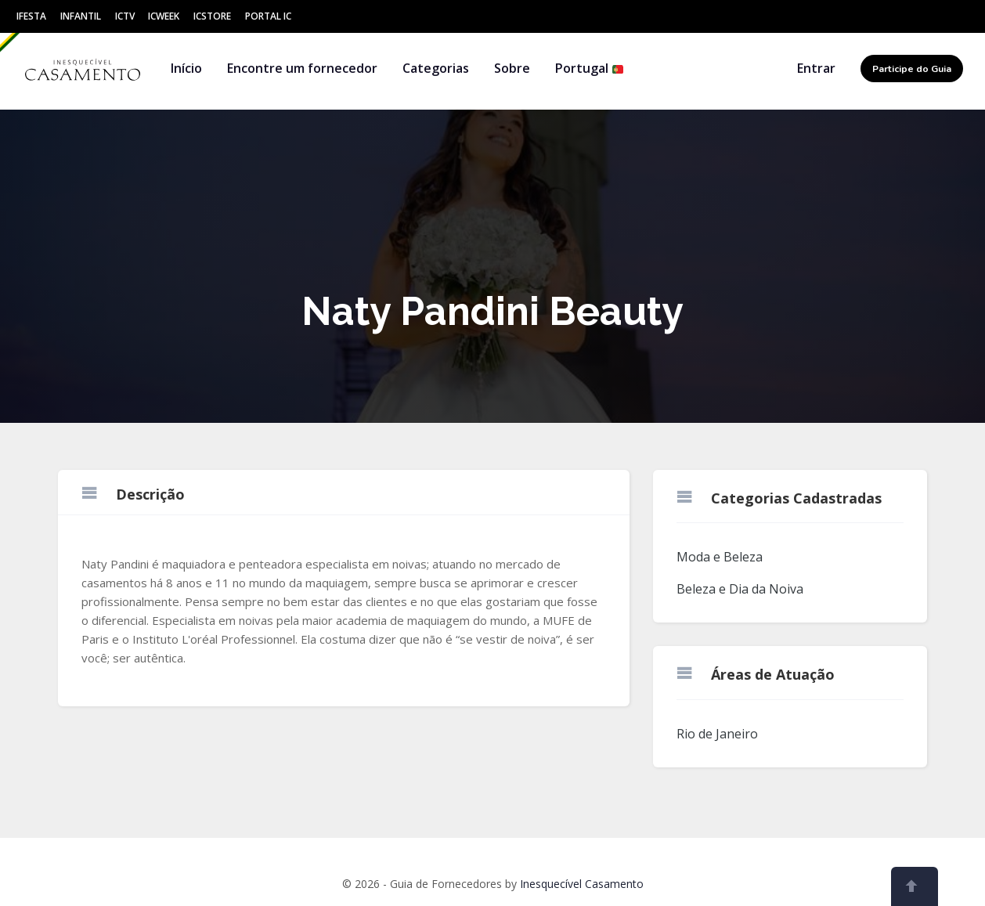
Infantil (80, 16)
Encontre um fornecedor (302, 68)
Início (186, 68)
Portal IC (268, 16)
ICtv (125, 16)
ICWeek (163, 16)
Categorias (435, 68)
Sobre (512, 68)
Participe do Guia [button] (911, 69)
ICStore (212, 16)
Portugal (589, 68)
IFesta (31, 16)
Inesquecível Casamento (582, 883)
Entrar (816, 68)
